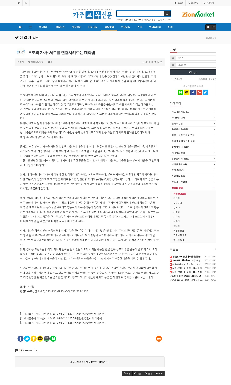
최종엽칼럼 (178, 230)
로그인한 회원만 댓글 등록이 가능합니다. (89, 362)
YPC (140, 27)
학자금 (119, 19)
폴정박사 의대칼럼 (180, 147)
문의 (170, 27)
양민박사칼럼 (178, 170)
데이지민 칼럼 (178, 152)
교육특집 (76, 27)
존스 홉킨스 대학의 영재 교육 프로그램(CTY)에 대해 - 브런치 (199, 280)
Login (193, 72)
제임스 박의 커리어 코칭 (183, 135)
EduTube (92, 27)
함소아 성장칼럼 (179, 182)
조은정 (176, 221)
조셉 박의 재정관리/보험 (183, 141)
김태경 (176, 226)
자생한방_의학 (178, 176)
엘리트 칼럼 (177, 123)
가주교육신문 (149, 19)
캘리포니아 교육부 (133, 19)
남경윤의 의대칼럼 (180, 158)
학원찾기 (43, 27)
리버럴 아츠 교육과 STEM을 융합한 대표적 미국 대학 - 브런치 (200, 276)
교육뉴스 (60, 27)
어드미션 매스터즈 (180, 112)
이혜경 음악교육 (179, 164)
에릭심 (176, 212)
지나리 (176, 217)
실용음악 (177, 203)
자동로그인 (176, 78)
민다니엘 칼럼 (180, 235)
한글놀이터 (155, 27)
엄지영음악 (178, 240)
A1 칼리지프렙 (178, 117)
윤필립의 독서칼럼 (180, 129)
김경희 (176, 198)
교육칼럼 (109, 27)
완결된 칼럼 (177, 187)
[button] (127, 373)
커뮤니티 (125, 27)
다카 (168, 19)
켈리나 (176, 207)
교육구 (161, 19)
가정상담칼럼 (179, 193)
